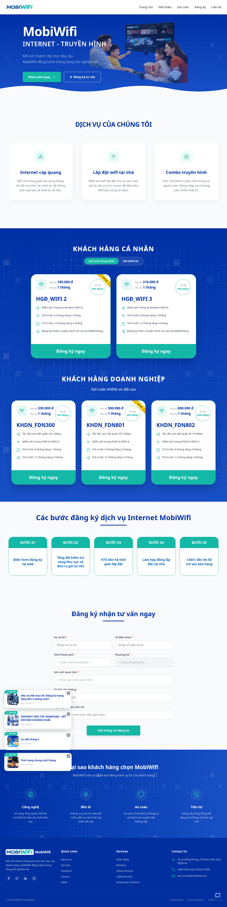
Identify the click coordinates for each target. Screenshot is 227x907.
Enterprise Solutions (128, 882)
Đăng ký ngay (70, 351)
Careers (65, 876)
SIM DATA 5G (130, 261)
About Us (66, 859)
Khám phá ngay (41, 76)
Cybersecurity (124, 876)
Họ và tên (60, 637)
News (64, 882)
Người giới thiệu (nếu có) (69, 707)
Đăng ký (200, 7)
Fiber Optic (122, 859)
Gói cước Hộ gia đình (101, 261)
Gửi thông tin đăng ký (113, 730)
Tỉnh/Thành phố (64, 654)
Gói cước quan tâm (66, 672)
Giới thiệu (164, 7)
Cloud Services (124, 871)
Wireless (121, 865)
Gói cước (183, 7)
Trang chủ (146, 7)
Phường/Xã (123, 654)
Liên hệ (216, 7)
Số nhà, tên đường (65, 689)
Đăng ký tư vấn (82, 77)
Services (65, 865)
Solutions (66, 871)
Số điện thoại (124, 637)
